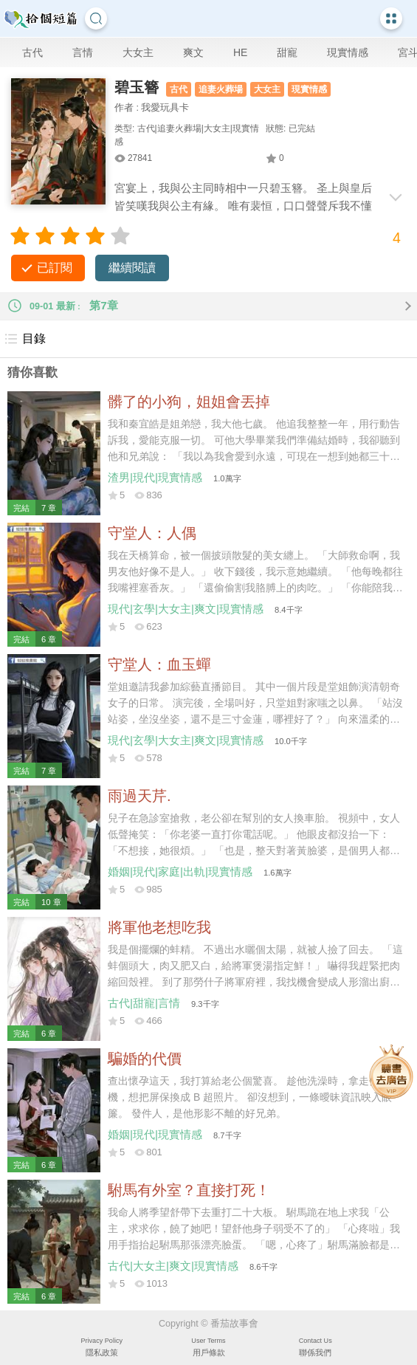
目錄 (25, 338)
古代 (32, 52)
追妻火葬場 (221, 89)
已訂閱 (54, 267)
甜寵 (287, 52)
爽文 (193, 52)
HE (240, 52)
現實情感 (347, 52)
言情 (82, 52)
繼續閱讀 (132, 267)
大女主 (138, 52)
